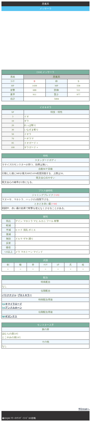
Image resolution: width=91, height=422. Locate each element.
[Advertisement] (46, 40)
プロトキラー (25, 295)
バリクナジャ (9, 295)
